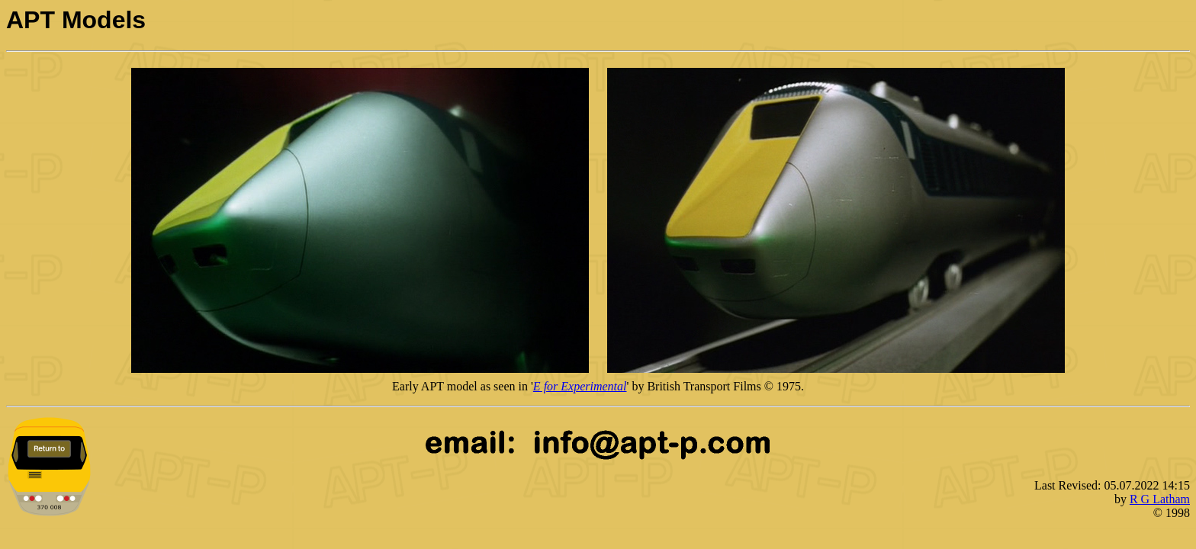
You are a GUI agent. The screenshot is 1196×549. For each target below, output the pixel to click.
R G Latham (1160, 499)
